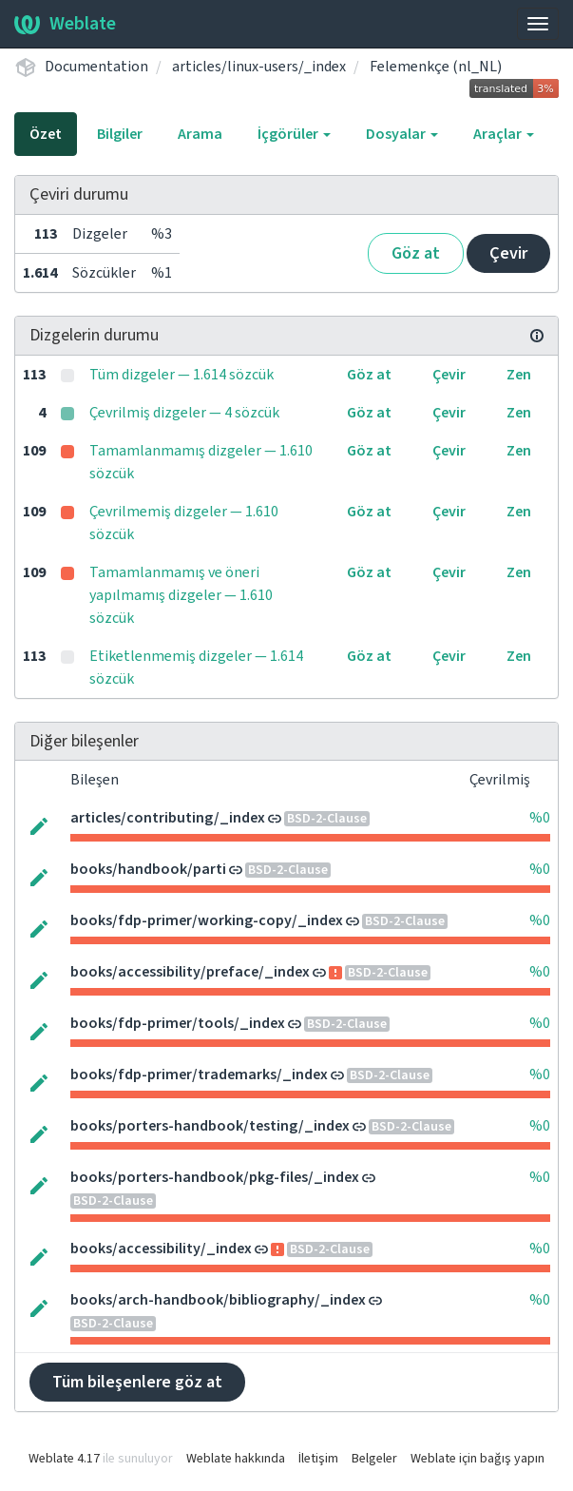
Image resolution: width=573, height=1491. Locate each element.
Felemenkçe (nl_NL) (436, 66)
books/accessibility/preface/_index (190, 971)
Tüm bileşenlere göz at (137, 1382)
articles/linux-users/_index (259, 66)
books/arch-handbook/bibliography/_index (218, 1299)
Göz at (416, 253)
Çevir (508, 253)
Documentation (96, 66)
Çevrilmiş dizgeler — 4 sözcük (184, 412)
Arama (200, 134)
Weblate (65, 23)
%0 (539, 817)
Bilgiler (120, 134)
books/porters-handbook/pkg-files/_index (214, 1177)
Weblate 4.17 (64, 1458)
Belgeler (374, 1458)
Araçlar (503, 134)
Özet (45, 134)
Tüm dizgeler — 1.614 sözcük (181, 374)
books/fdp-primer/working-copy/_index (206, 920)
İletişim (318, 1458)
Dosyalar (402, 134)
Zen (518, 374)
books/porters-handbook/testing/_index (210, 1125)
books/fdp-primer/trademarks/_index (199, 1074)
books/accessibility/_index (161, 1248)
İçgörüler (294, 134)
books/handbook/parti (148, 869)
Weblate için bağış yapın (477, 1458)
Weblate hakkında (235, 1458)
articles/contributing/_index (167, 817)
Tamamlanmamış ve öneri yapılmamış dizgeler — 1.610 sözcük (181, 595)
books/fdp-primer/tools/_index (177, 1023)
